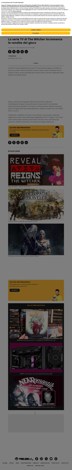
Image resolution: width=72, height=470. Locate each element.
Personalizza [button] (36, 33)
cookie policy (28, 9)
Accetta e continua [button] (36, 29)
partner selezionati (17, 11)
